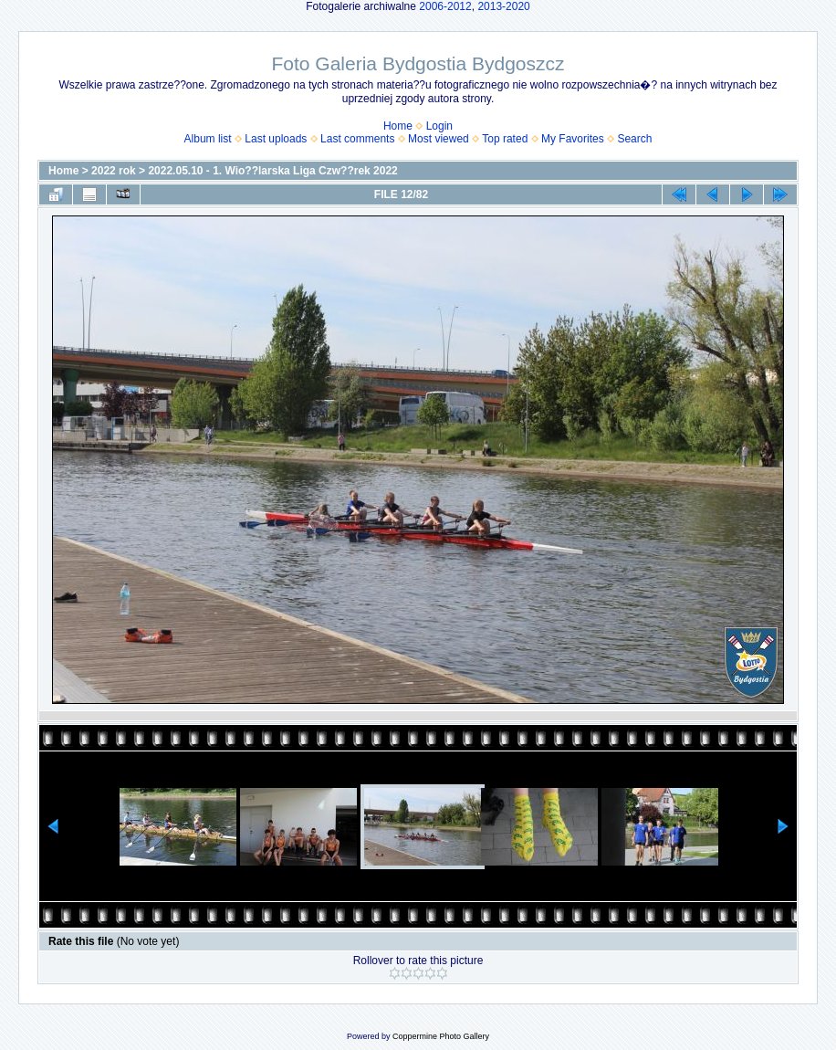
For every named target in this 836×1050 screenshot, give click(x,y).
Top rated (505, 138)
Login (439, 126)
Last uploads (276, 138)
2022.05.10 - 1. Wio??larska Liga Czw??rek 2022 (272, 170)
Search (634, 138)
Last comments (357, 138)
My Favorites (572, 138)
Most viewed (438, 138)
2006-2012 (445, 6)
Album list (208, 138)
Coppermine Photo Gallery (440, 1036)
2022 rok (113, 170)
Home (398, 126)
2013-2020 (503, 6)
